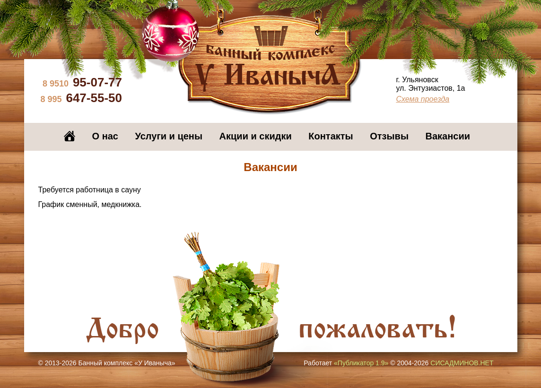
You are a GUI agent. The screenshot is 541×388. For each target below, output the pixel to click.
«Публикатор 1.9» (361, 363)
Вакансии (448, 136)
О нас (105, 136)
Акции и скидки (255, 136)
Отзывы (389, 136)
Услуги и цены (168, 136)
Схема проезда (422, 99)
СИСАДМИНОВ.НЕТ (461, 363)
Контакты (330, 136)
